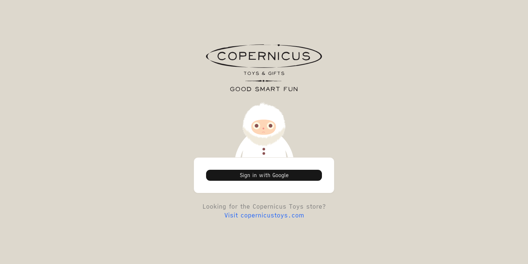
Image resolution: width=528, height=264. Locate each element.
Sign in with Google (264, 175)
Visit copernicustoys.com (264, 215)
